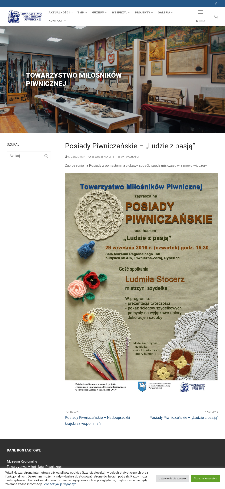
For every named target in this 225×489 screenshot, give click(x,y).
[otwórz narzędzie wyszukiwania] (216, 17)
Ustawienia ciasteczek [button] (172, 478)
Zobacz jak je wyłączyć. (60, 484)
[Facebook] (215, 3)
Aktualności (128, 156)
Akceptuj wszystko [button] (205, 478)
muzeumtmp (75, 156)
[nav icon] (200, 16)
